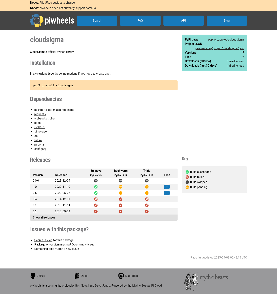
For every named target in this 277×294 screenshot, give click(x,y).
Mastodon (128, 276)
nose (37, 123)
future (38, 140)
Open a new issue (83, 244)
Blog (227, 20)
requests (40, 114)
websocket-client (45, 118)
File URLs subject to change (57, 2)
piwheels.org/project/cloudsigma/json (219, 48)
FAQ (140, 20)
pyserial (39, 144)
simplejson (41, 131)
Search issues (43, 240)
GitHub (37, 276)
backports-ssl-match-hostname (54, 110)
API (183, 20)
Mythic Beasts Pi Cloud (147, 285)
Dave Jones (102, 285)
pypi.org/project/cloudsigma (226, 39)
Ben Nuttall (82, 285)
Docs (81, 276)
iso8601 (39, 127)
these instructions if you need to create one (82, 73)
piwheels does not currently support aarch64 (68, 8)
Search (97, 20)
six (36, 136)
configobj (40, 149)
